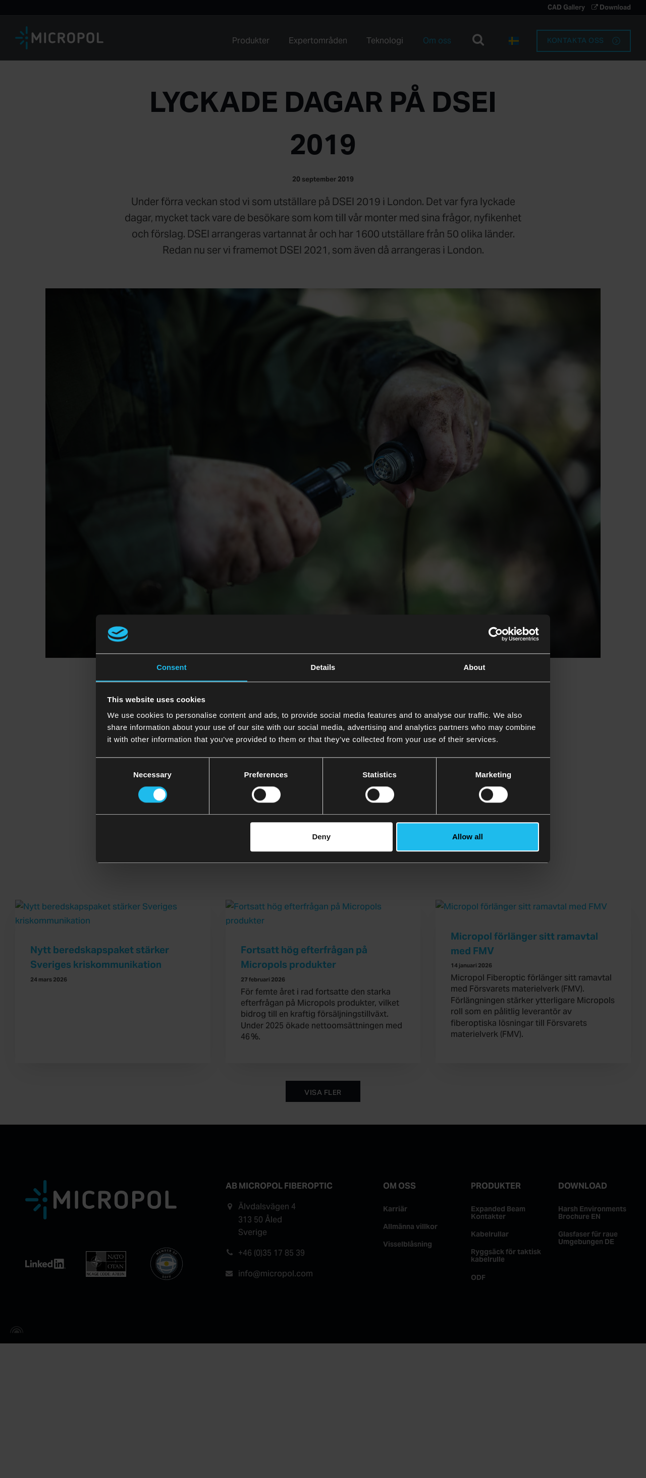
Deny (321, 837)
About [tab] (474, 666)
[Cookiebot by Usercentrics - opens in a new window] (495, 633)
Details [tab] (323, 666)
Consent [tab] (171, 666)
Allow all (467, 837)
